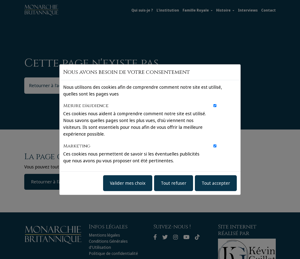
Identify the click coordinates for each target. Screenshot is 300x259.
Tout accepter (216, 183)
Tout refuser (173, 183)
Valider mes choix (127, 183)
